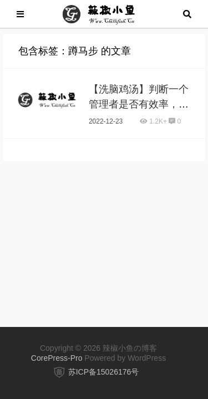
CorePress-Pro (57, 358)
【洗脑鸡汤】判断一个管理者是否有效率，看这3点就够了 (139, 104)
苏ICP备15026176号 (103, 371)
